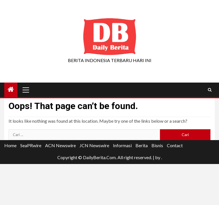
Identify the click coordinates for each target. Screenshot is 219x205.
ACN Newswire (60, 145)
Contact (175, 145)
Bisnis (157, 145)
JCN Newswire (94, 145)
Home (10, 145)
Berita (141, 145)
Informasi (122, 145)
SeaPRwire (30, 145)
